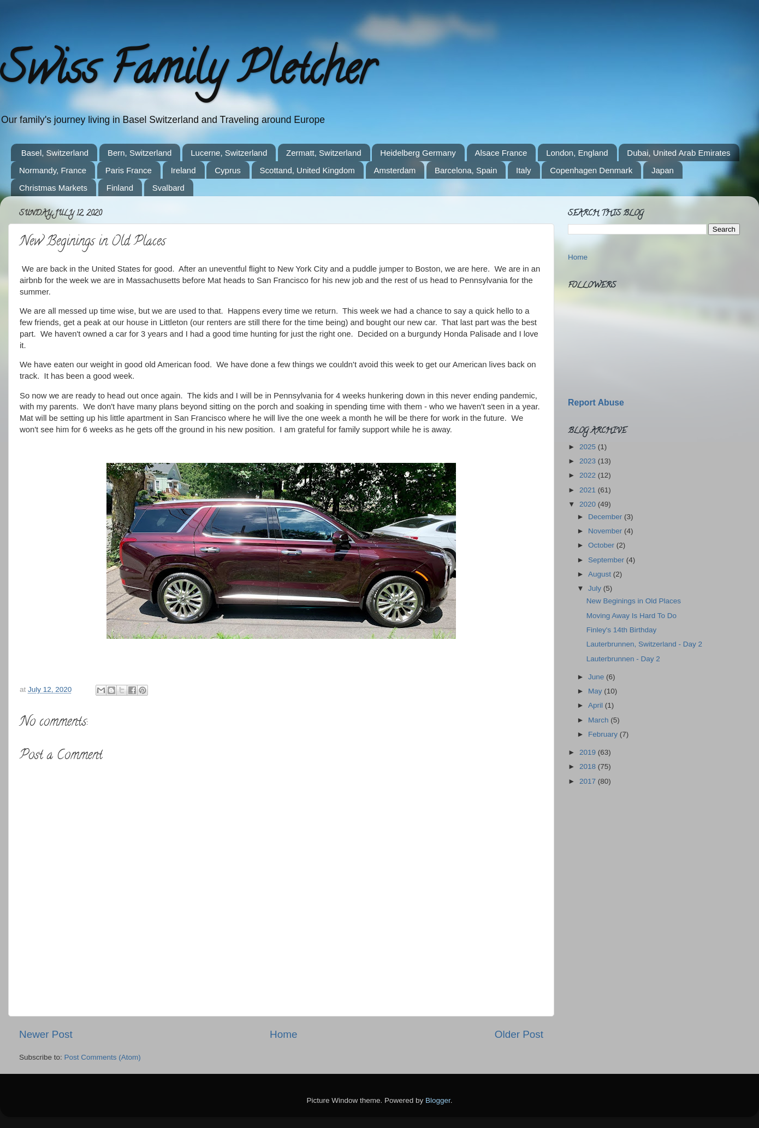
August (600, 574)
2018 (588, 766)
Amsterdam (395, 170)
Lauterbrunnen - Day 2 (623, 659)
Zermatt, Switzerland (323, 152)
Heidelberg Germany (417, 152)
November (606, 531)
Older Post (519, 1034)
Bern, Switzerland (140, 152)
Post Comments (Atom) (102, 1057)
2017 (588, 781)
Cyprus (228, 170)
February (604, 734)
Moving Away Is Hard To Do (631, 616)
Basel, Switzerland (54, 152)
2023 (588, 461)
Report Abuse (596, 402)
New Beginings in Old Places (633, 601)
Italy (523, 170)
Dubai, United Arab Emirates (678, 152)
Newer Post (46, 1034)
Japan (662, 170)
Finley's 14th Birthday (621, 630)
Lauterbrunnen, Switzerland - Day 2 (644, 644)
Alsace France (501, 152)
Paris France (128, 170)
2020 (588, 504)
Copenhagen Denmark (591, 170)
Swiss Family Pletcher (187, 73)
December (606, 517)
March (599, 720)
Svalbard (168, 187)
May (596, 691)
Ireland (183, 170)
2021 (588, 490)
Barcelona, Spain (466, 170)
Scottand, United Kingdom (307, 170)
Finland (119, 187)
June (597, 677)
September (607, 560)
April (596, 705)
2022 (588, 475)
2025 (588, 447)
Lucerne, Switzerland (229, 152)
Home (283, 1034)
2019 (588, 752)
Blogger (437, 1100)
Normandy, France (52, 170)
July (595, 588)
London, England (577, 152)
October (602, 545)
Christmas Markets (53, 187)
